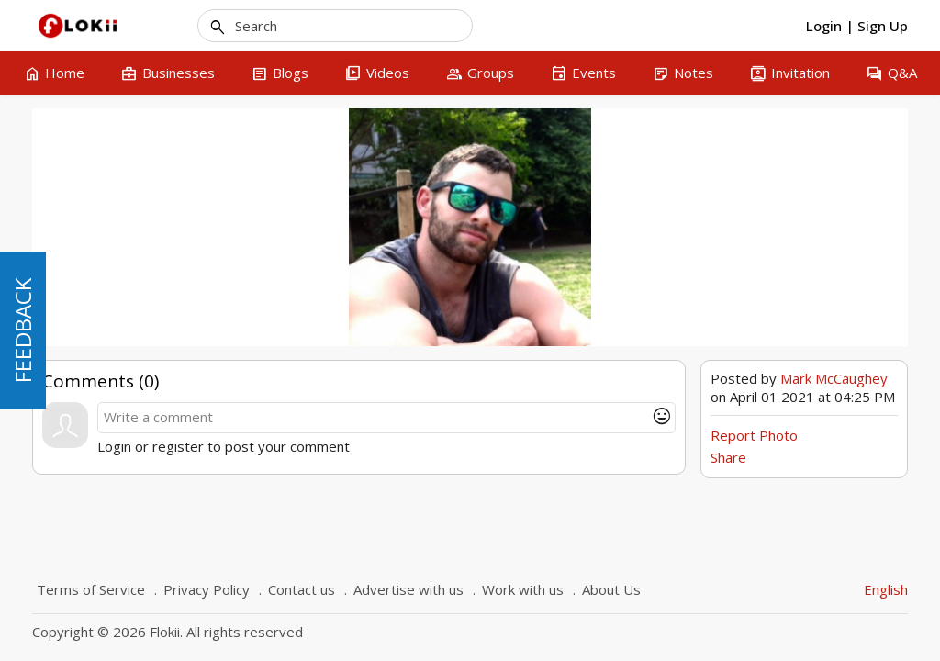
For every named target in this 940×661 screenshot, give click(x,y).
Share (728, 457)
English (886, 589)
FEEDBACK (22, 330)
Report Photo (754, 435)
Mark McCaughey (834, 378)
